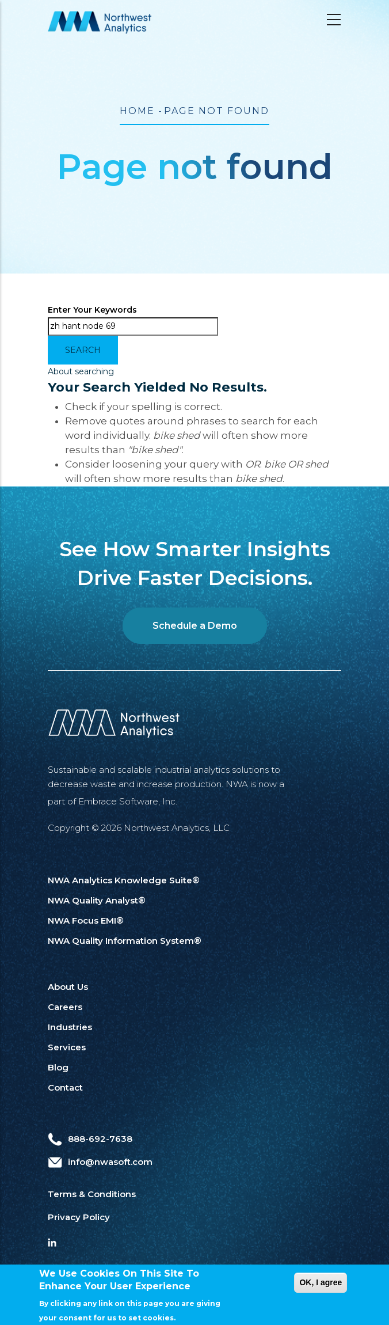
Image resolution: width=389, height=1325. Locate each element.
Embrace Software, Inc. (127, 801)
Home (137, 110)
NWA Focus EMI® (86, 920)
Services (67, 1047)
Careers (65, 1006)
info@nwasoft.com (100, 1161)
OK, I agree (320, 1288)
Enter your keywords (92, 310)
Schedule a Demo (194, 625)
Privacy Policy (79, 1217)
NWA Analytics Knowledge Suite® (124, 880)
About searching (81, 371)
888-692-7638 (90, 1138)
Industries (70, 1027)
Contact (65, 1087)
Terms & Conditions (92, 1194)
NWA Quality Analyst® (97, 900)
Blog (58, 1067)
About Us (68, 986)
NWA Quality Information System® (124, 940)
